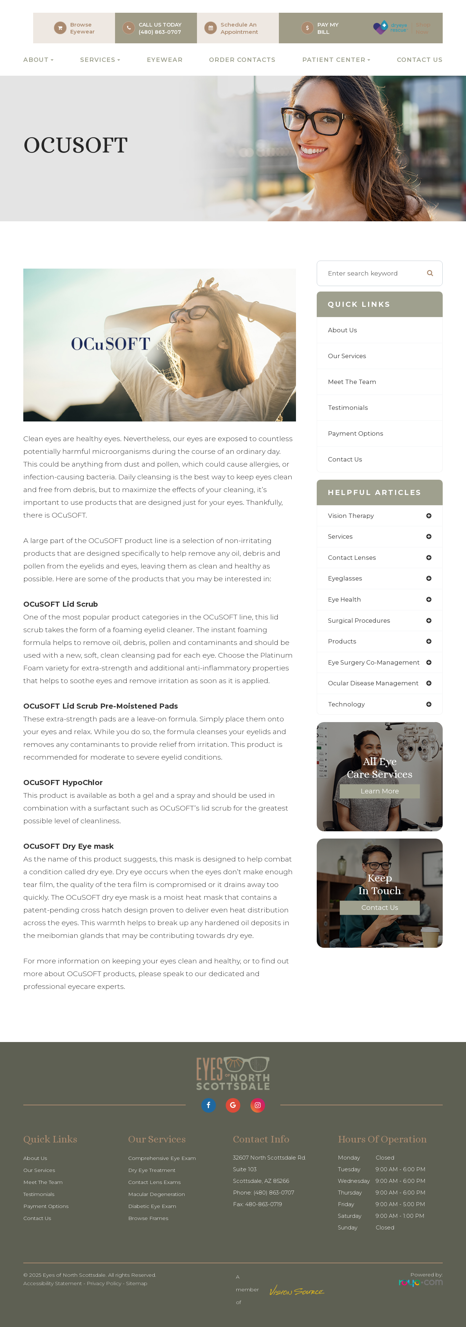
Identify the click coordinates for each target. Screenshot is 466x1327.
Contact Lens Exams (155, 1182)
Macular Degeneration (158, 1194)
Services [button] (100, 59)
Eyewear (82, 31)
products (342, 644)
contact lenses (353, 558)
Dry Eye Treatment (153, 1170)
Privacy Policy (104, 1283)
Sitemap (136, 1283)
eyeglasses (346, 580)
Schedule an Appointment (239, 28)
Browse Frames (149, 1218)
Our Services (348, 356)
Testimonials (349, 407)
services (341, 537)
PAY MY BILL (328, 28)
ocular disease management (376, 686)
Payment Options (357, 433)
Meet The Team (354, 381)
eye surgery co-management (376, 665)
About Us (343, 330)
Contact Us (420, 59)
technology (347, 708)
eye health (345, 601)
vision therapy (352, 516)
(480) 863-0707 (160, 32)
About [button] (38, 59)
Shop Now (423, 28)
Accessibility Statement (52, 1283)
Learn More (379, 795)
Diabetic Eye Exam (153, 1206)
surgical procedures (361, 622)
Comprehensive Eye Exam (163, 1158)
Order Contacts (242, 59)
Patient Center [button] (336, 59)
